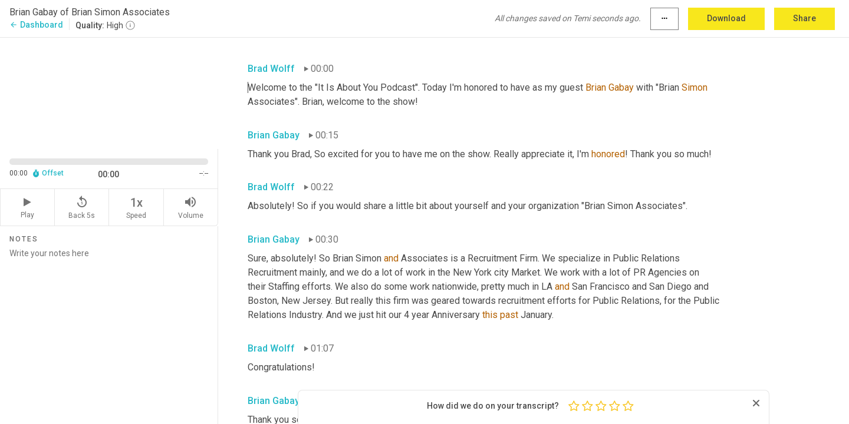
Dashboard (36, 24)
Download (726, 18)
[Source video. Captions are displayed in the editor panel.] (109, 92)
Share (804, 18)
